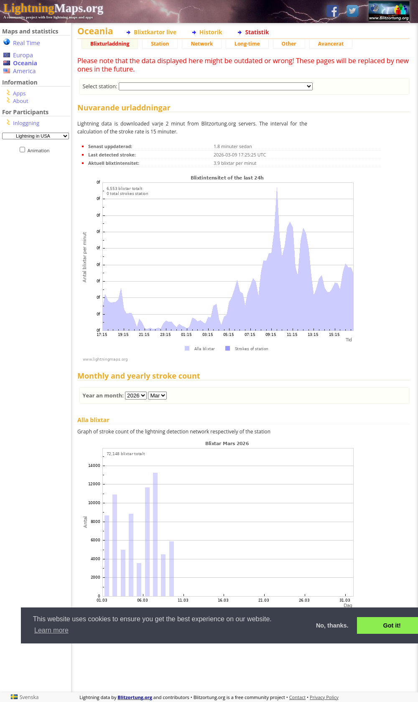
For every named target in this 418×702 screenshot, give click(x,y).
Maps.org (53, 8)
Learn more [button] (51, 630)
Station (160, 43)
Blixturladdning (109, 43)
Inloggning (26, 123)
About (20, 101)
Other (289, 43)
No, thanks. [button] (332, 625)
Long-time (247, 43)
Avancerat (331, 43)
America (24, 71)
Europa (23, 55)
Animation (40, 150)
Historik (210, 32)
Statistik (257, 32)
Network (202, 43)
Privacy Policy (324, 697)
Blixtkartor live (155, 32)
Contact (297, 697)
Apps (19, 93)
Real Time (26, 43)
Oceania (25, 63)
